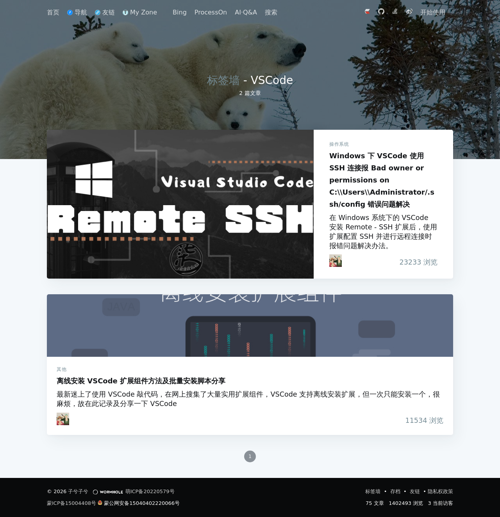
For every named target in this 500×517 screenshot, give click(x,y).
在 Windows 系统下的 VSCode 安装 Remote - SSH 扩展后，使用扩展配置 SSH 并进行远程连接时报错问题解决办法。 (383, 232)
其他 (61, 369)
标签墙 (223, 80)
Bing (180, 12)
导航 (77, 12)
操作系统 (339, 144)
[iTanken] (335, 260)
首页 (53, 12)
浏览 (418, 262)
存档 (396, 491)
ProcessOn (211, 12)
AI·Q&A (246, 12)
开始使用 (432, 12)
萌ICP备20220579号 (150, 491)
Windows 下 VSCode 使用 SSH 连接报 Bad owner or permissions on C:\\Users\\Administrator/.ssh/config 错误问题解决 (180, 204)
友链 (105, 12)
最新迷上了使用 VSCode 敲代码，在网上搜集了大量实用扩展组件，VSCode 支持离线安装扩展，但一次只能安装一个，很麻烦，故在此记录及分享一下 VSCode (248, 399)
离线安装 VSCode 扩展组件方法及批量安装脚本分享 (250, 325)
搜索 (271, 12)
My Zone (140, 12)
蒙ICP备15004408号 (71, 503)
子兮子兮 (78, 491)
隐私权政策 (440, 491)
